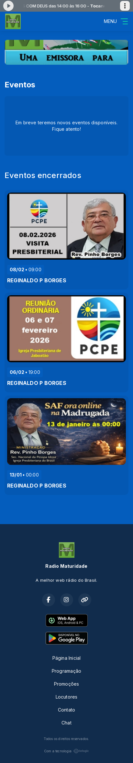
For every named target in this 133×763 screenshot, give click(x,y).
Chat (66, 722)
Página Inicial (66, 658)
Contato (66, 710)
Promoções (66, 684)
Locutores (67, 697)
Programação (66, 671)
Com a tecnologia (66, 751)
